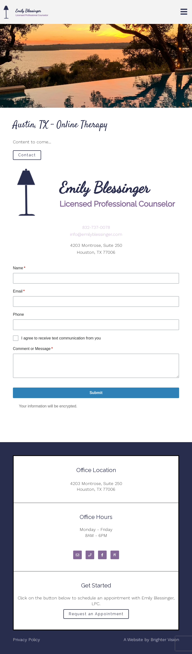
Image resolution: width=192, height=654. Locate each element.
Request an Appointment (96, 614)
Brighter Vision (165, 639)
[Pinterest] (114, 555)
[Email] (77, 555)
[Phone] (90, 555)
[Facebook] (102, 555)
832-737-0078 (96, 227)
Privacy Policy (26, 639)
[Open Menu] (184, 12)
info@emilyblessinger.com (96, 234)
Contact (27, 155)
